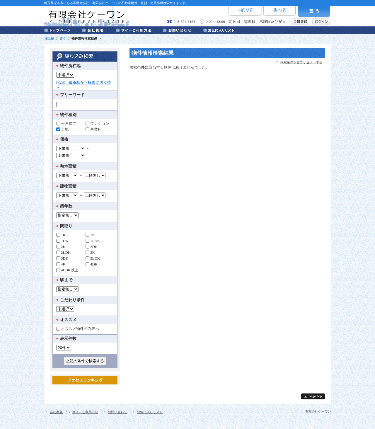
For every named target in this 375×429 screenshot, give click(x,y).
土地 (62, 129)
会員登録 (300, 21)
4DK (92, 264)
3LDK (93, 258)
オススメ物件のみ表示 (77, 328)
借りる (279, 11)
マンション (97, 123)
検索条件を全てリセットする (301, 62)
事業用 (94, 129)
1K (90, 235)
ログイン (321, 21)
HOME (245, 11)
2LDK (63, 252)
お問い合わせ (183, 29)
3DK (62, 258)
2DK (92, 246)
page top (313, 396)
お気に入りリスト (218, 29)
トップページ (63, 29)
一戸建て (66, 123)
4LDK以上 (67, 270)
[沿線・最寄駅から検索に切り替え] (83, 84)
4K (61, 264)
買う (314, 11)
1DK (62, 241)
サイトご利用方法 (139, 29)
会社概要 (99, 29)
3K (90, 252)
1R (60, 235)
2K (61, 246)
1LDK (93, 241)
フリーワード (72, 95)
